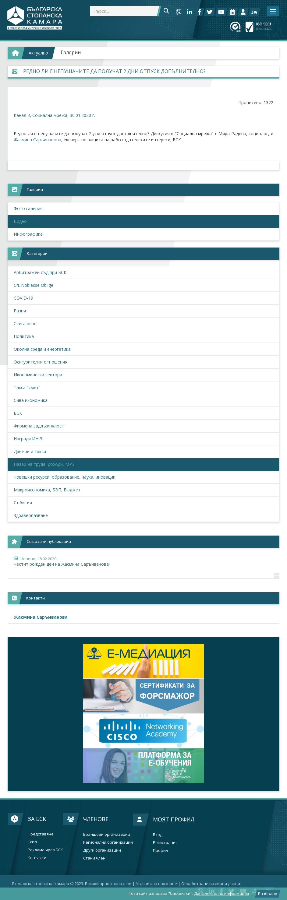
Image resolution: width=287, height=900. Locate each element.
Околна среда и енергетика (42, 349)
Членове (95, 819)
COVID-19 (23, 298)
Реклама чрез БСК (45, 850)
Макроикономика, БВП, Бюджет (47, 490)
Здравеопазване (31, 515)
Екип (32, 842)
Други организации (102, 850)
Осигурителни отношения (40, 362)
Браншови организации (106, 834)
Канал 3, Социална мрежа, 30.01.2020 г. (54, 115)
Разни (20, 311)
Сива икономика (31, 400)
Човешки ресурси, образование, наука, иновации (64, 477)
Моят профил (173, 819)
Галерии (71, 52)
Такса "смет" (27, 387)
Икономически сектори (38, 375)
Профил (160, 851)
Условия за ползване (156, 883)
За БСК (37, 818)
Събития (23, 502)
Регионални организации (108, 842)
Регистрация (165, 843)
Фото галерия (28, 208)
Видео (20, 221)
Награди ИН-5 (28, 438)
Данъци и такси (30, 451)
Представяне (41, 834)
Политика (24, 336)
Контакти (37, 858)
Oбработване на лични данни (210, 883)
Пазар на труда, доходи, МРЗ (44, 464)
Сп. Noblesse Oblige (33, 285)
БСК (18, 413)
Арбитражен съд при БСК (40, 272)
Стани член (94, 858)
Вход (157, 835)
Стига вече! (25, 323)
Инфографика (28, 234)
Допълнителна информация (221, 893)
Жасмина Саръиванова (37, 139)
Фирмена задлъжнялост (39, 426)
